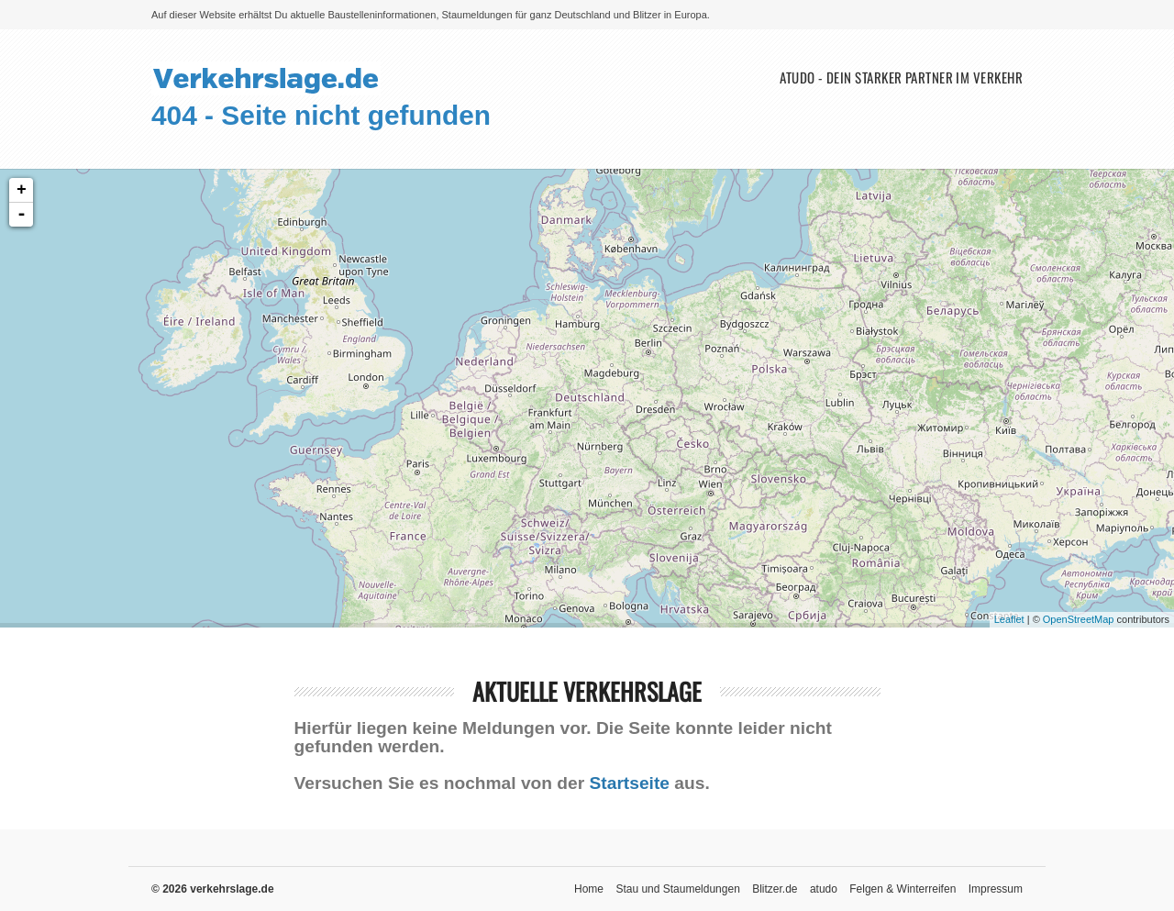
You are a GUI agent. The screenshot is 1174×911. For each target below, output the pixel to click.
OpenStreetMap (1078, 619)
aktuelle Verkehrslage (587, 691)
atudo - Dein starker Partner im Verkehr (901, 77)
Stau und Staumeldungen (677, 889)
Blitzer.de (774, 889)
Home (589, 889)
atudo (823, 889)
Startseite (630, 783)
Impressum (996, 889)
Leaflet (1009, 619)
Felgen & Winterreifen (902, 889)
